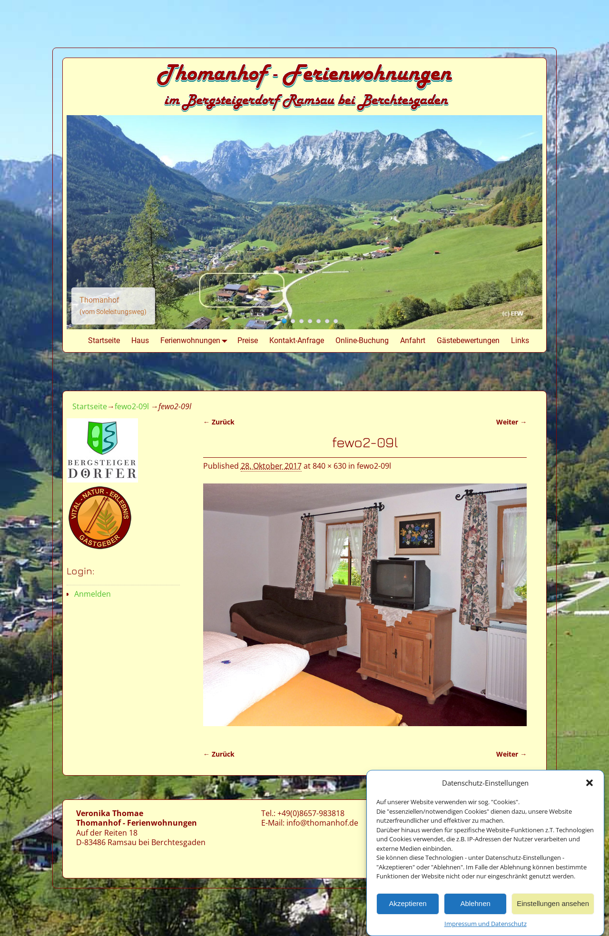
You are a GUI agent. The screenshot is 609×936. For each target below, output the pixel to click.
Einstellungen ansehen (553, 905)
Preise (247, 340)
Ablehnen (475, 905)
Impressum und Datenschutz (485, 925)
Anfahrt (412, 340)
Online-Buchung (362, 340)
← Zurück (219, 421)
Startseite (104, 340)
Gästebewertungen (468, 340)
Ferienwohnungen (196, 340)
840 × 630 (329, 466)
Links (520, 340)
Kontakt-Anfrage (296, 340)
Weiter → (511, 421)
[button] (589, 784)
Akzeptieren (407, 905)
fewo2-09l (132, 406)
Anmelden (92, 594)
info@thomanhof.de (322, 823)
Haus (140, 340)
